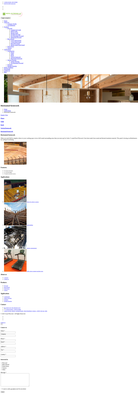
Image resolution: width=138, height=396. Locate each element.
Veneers (9, 48)
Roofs (12, 55)
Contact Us (7, 70)
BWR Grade (14, 31)
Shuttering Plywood (16, 37)
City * (2, 350)
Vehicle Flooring (11, 60)
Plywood (9, 28)
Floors (12, 52)
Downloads (7, 69)
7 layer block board (16, 42)
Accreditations (11, 25)
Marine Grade (14, 33)
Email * (3, 342)
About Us (6, 22)
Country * (3, 354)
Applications (7, 49)
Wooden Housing (12, 66)
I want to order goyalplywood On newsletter (13, 391)
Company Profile (12, 24)
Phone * (3, 338)
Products (6, 27)
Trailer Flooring (15, 61)
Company (3, 334)
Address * (3, 346)
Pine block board (15, 43)
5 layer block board (16, 40)
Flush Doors (10, 46)
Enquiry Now (4, 115)
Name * (3, 330)
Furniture (9, 64)
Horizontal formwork (16, 58)
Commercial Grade (16, 30)
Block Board (10, 39)
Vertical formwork (16, 57)
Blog (5, 72)
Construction (10, 51)
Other (3, 369)
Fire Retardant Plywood (17, 36)
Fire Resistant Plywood (17, 63)
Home (5, 21)
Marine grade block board (18, 45)
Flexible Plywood (15, 34)
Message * (3, 372)
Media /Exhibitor (8, 67)
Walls (12, 54)
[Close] (2, 324)
